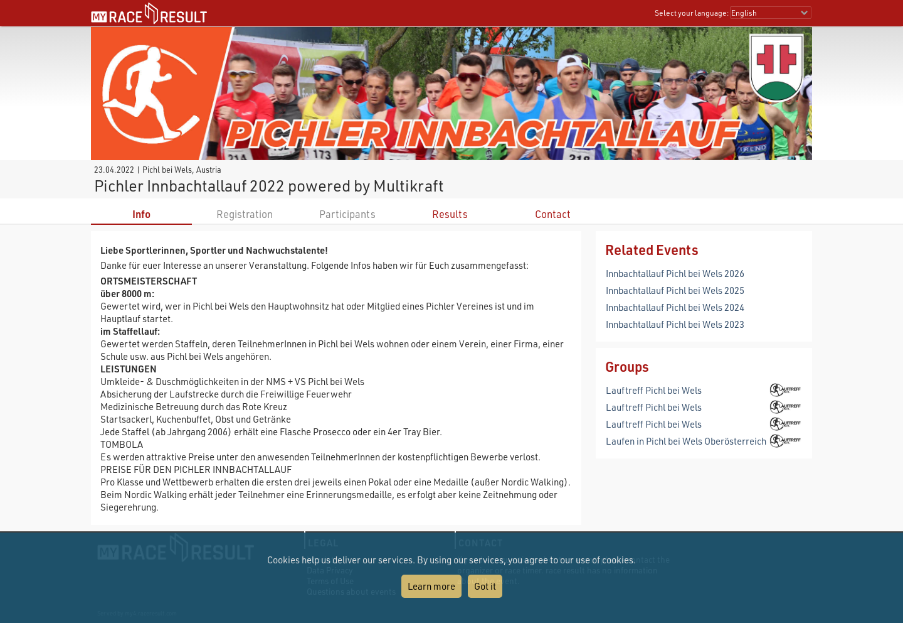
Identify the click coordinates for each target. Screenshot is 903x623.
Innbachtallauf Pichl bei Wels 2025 (675, 290)
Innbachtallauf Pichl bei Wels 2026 (675, 273)
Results (450, 213)
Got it (485, 586)
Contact (553, 213)
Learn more (431, 586)
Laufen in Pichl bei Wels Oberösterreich (686, 441)
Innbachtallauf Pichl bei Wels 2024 (675, 307)
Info (141, 213)
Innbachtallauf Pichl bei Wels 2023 (675, 324)
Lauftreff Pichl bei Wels (654, 390)
